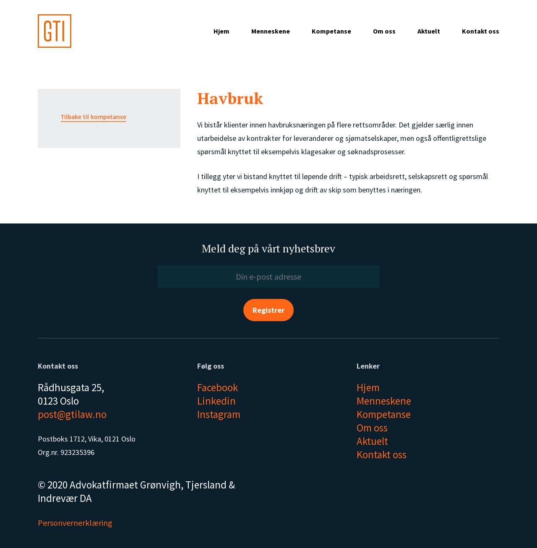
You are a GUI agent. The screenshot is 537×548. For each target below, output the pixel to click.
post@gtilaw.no (72, 414)
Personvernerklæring (75, 522)
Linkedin (216, 401)
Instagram (218, 414)
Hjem (221, 31)
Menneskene (270, 31)
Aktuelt (428, 31)
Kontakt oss (480, 31)
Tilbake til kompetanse (93, 117)
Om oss (384, 31)
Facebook (217, 387)
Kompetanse (331, 31)
